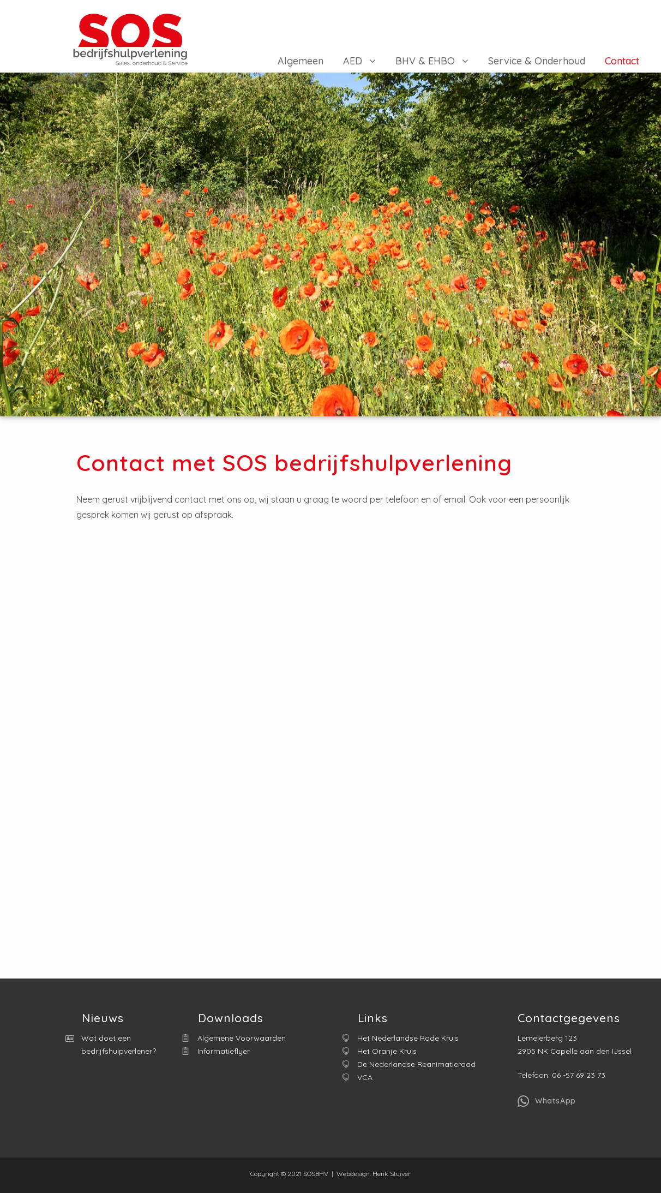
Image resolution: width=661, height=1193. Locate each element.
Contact (622, 61)
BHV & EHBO (425, 61)
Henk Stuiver (391, 1174)
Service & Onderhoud (536, 61)
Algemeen (300, 61)
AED (352, 61)
